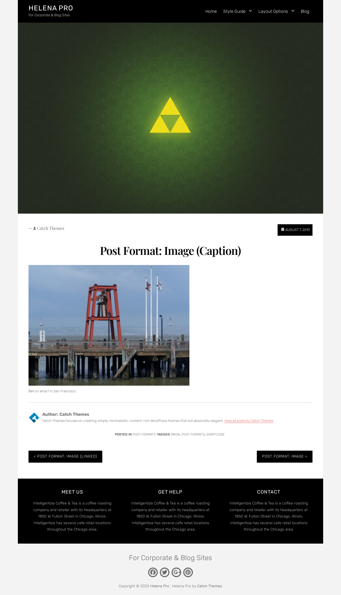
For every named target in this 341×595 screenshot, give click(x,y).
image (175, 434)
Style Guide (234, 11)
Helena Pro (51, 8)
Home (211, 11)
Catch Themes (50, 228)
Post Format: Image (283, 456)
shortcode (215, 434)
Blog (305, 11)
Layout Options (273, 11)
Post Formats (144, 434)
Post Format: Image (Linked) (67, 456)
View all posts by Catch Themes (248, 421)
